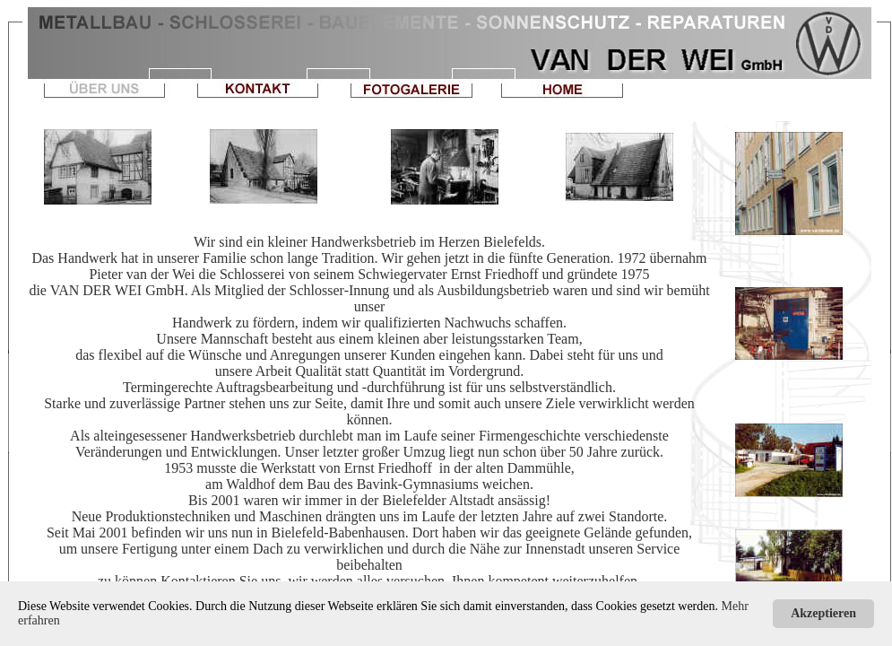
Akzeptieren (823, 613)
